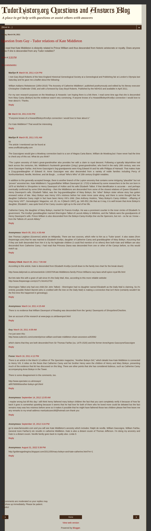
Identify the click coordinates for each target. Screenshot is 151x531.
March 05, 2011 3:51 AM (30, 137)
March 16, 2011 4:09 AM (25, 329)
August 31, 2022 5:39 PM (34, 447)
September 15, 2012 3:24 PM (35, 424)
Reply (11, 105)
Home (70, 517)
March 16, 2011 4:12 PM (27, 356)
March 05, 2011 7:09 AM (34, 262)
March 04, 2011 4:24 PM (30, 73)
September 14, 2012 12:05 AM (36, 397)
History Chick (15, 262)
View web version (71, 523)
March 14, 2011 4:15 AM (33, 306)
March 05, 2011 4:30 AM (33, 232)
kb (10, 114)
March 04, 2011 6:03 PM (23, 114)
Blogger (76, 528)
